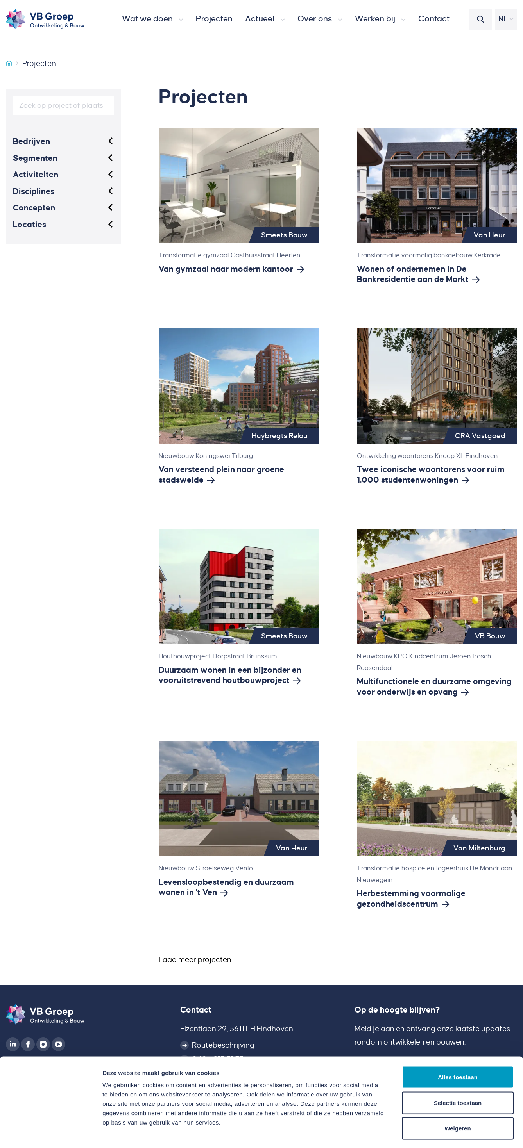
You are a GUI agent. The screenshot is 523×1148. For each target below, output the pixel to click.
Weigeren (457, 1096)
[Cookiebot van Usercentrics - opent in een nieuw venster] (50, 1133)
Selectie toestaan (458, 1071)
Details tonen (422, 1132)
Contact (195, 1009)
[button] (153, 19)
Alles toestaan (458, 1045)
